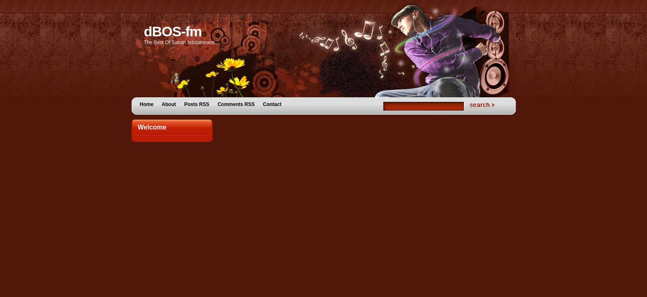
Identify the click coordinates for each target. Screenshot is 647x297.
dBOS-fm (173, 31)
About (169, 104)
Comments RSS (236, 104)
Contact (272, 104)
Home (146, 104)
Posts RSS (197, 104)
